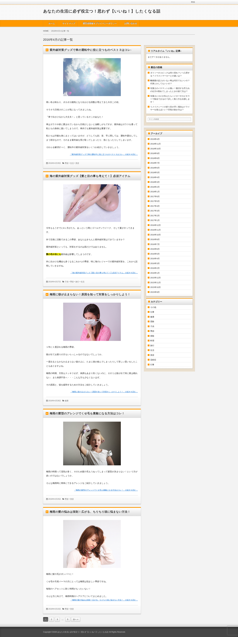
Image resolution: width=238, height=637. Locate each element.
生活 (72, 163)
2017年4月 (155, 206)
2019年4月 (155, 139)
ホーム (51, 23)
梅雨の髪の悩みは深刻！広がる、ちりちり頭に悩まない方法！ (90, 511)
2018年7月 (155, 163)
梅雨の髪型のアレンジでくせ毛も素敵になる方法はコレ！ (87, 413)
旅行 (77, 282)
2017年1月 (155, 220)
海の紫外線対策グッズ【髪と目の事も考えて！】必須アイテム (90, 176)
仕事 (152, 312)
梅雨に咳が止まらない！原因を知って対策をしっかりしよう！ (90, 294)
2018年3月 (155, 182)
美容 (77, 163)
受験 (152, 321)
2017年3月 (155, 211)
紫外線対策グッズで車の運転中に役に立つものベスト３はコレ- (90, 49)
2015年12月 (155, 278)
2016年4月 (155, 258)
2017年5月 (155, 201)
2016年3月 (155, 263)
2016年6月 (155, 249)
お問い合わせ (130, 23)
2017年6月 (155, 196)
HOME (46, 31)
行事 (152, 365)
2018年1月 (155, 191)
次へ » (75, 619)
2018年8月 (155, 158)
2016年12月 (155, 225)
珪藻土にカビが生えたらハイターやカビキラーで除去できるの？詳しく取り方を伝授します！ (170, 99)
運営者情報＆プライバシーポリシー (100, 23)
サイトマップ (68, 23)
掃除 (152, 336)
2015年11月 (155, 282)
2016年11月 (155, 230)
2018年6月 (155, 168)
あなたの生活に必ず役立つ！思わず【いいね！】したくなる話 (101, 11)
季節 (66, 163)
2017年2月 (155, 215)
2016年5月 (155, 254)
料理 (152, 341)
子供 (66, 282)
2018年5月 (155, 172)
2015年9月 (155, 292)
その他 (153, 307)
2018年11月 (155, 144)
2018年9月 (155, 153)
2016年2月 (155, 268)
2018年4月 (155, 177)
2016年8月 (155, 239)
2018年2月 (155, 187)
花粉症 (153, 360)
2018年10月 (155, 149)
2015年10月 (155, 287)
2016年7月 (155, 244)
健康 (66, 401)
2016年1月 (155, 273)
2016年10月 (155, 235)
